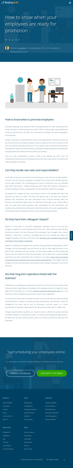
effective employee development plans (46, 291)
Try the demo (6, 406)
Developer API (6, 432)
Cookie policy (27, 439)
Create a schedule (20, 373)
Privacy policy (27, 435)
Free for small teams (50, 419)
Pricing (4, 413)
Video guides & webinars (30, 409)
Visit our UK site (28, 449)
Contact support (28, 419)
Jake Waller (22, 48)
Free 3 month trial (7, 416)
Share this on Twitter (6, 39)
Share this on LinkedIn (12, 39)
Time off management (51, 416)
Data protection (28, 442)
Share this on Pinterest (16, 39)
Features (5, 409)
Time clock (5, 442)
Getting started (28, 403)
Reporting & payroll (50, 409)
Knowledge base (28, 406)
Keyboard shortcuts (29, 413)
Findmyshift (10, 459)
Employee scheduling (50, 403)
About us (5, 419)
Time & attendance (50, 406)
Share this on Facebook (9, 39)
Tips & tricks (27, 416)
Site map (26, 445)
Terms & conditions (29, 432)
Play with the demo (52, 373)
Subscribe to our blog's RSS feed (19, 39)
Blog (4, 439)
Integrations (6, 435)
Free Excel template (8, 449)
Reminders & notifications (52, 413)
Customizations (7, 445)
